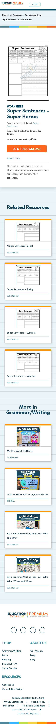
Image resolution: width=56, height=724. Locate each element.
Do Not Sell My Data (28, 714)
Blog (32, 655)
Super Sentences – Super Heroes (17, 19)
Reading (6, 660)
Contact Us (8, 685)
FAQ (32, 660)
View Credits (13, 158)
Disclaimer (8, 706)
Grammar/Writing (33, 15)
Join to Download (27, 149)
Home (5, 15)
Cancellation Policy (12, 689)
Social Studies (9, 668)
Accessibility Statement (24, 710)
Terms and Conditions (33, 706)
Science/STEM (9, 664)
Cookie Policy (38, 702)
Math (5, 655)
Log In (34, 4)
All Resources (16, 15)
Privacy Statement (13, 702)
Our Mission (36, 651)
